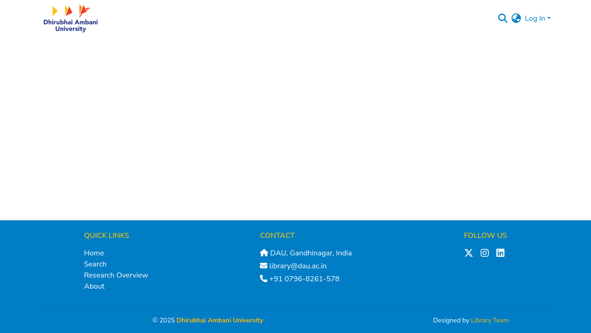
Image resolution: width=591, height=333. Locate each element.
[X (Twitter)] (468, 253)
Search (95, 264)
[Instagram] (485, 253)
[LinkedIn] (500, 253)
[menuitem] (516, 18)
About (94, 286)
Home (94, 253)
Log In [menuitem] (535, 18)
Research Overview (116, 275)
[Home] (70, 18)
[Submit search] (503, 18)
